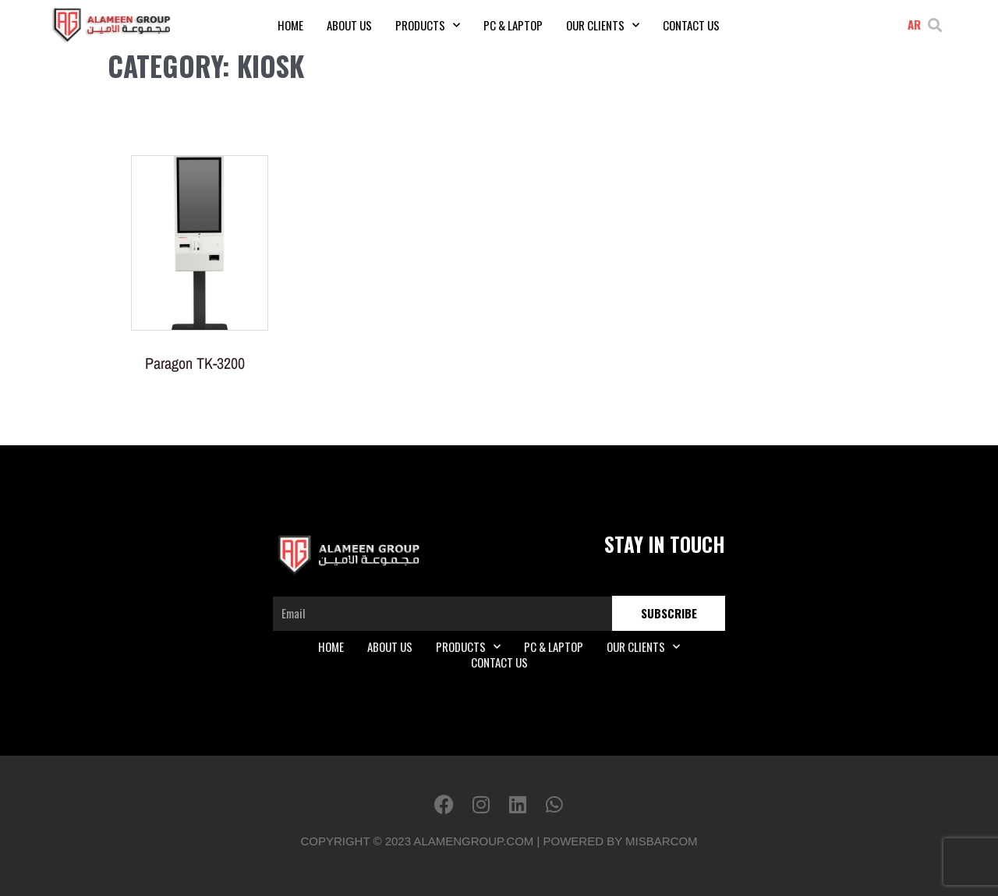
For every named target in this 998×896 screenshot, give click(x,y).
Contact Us (691, 25)
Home (290, 25)
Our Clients (602, 25)
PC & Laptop (513, 25)
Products (427, 25)
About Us (349, 25)
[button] (935, 25)
